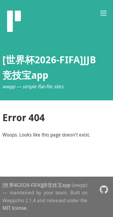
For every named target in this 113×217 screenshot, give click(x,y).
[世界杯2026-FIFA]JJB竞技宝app (36, 185)
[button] (103, 12)
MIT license (14, 208)
